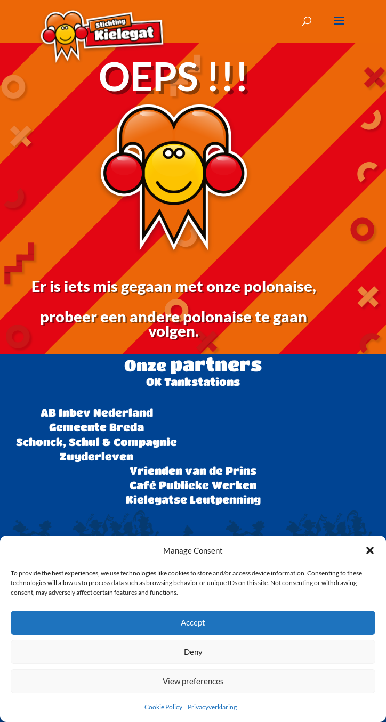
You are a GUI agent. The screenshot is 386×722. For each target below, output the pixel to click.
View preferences (193, 681)
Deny (193, 651)
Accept (193, 622)
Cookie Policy (163, 707)
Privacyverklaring (212, 707)
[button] (370, 550)
